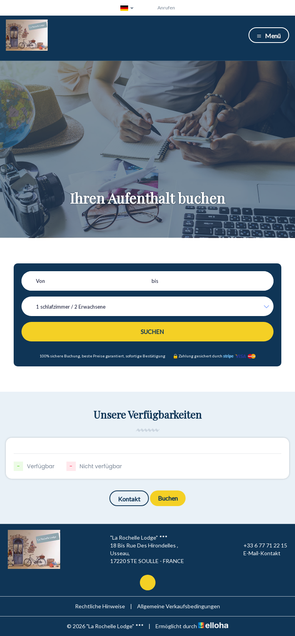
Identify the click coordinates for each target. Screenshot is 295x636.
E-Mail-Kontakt (257, 553)
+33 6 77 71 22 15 (260, 545)
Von (40, 281)
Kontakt (129, 499)
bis (155, 281)
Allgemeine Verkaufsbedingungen (178, 606)
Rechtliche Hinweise (100, 606)
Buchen (168, 498)
